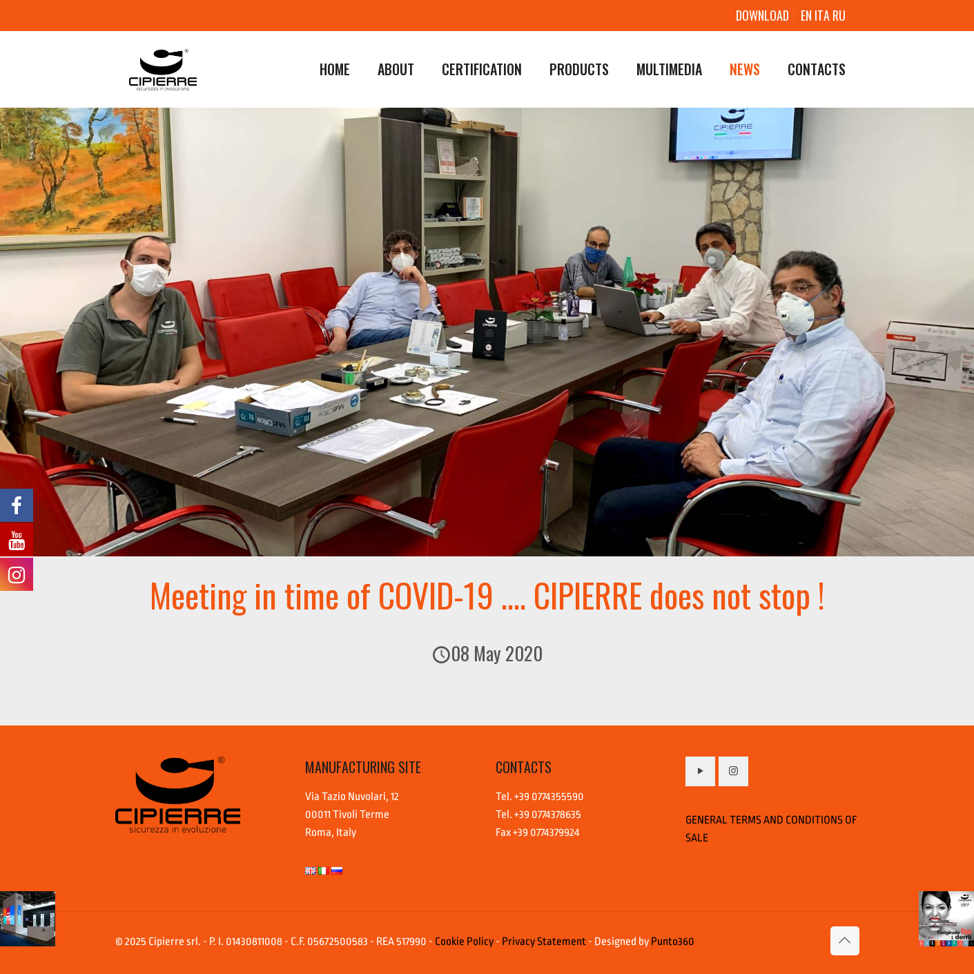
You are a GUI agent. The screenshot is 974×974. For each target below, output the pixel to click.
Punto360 (672, 941)
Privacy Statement (544, 941)
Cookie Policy (464, 941)
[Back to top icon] (844, 940)
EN (806, 15)
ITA (823, 15)
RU (839, 15)
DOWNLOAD (762, 15)
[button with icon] (700, 771)
